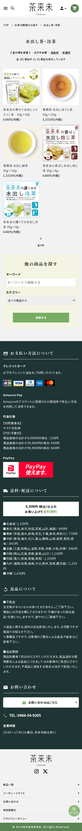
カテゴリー (13, 292)
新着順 (66, 52)
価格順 (55, 52)
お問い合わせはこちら (39, 702)
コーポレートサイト (14, 793)
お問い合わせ (11, 801)
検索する (41, 318)
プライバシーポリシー (15, 818)
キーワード (13, 274)
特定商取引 (9, 810)
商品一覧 (8, 784)
